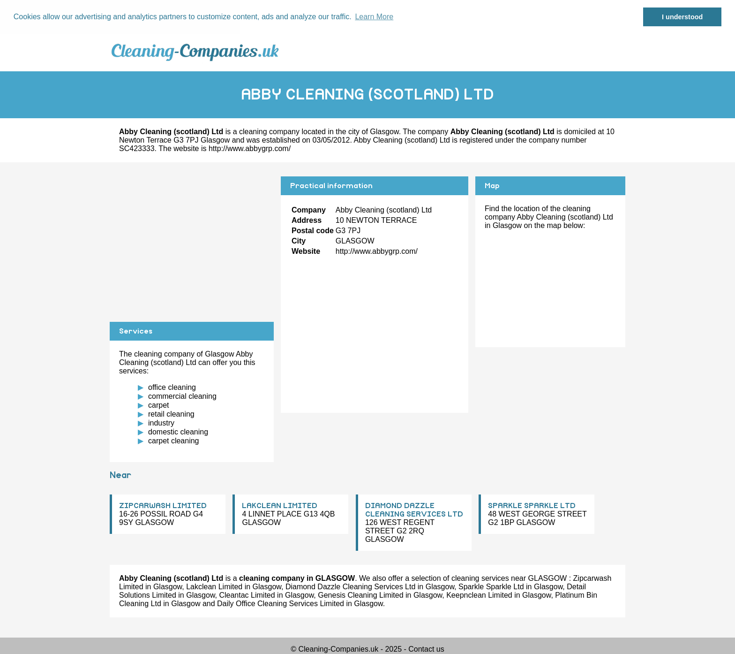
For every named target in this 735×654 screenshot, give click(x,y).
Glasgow (384, 131)
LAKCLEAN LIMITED (279, 506)
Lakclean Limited (214, 587)
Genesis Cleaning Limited (360, 595)
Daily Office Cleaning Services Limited (280, 604)
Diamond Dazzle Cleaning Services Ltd (350, 587)
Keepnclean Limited (479, 595)
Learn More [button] (374, 17)
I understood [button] (682, 17)
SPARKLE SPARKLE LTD (532, 506)
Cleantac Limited (247, 595)
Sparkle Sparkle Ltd (491, 587)
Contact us (426, 649)
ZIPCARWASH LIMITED (163, 506)
